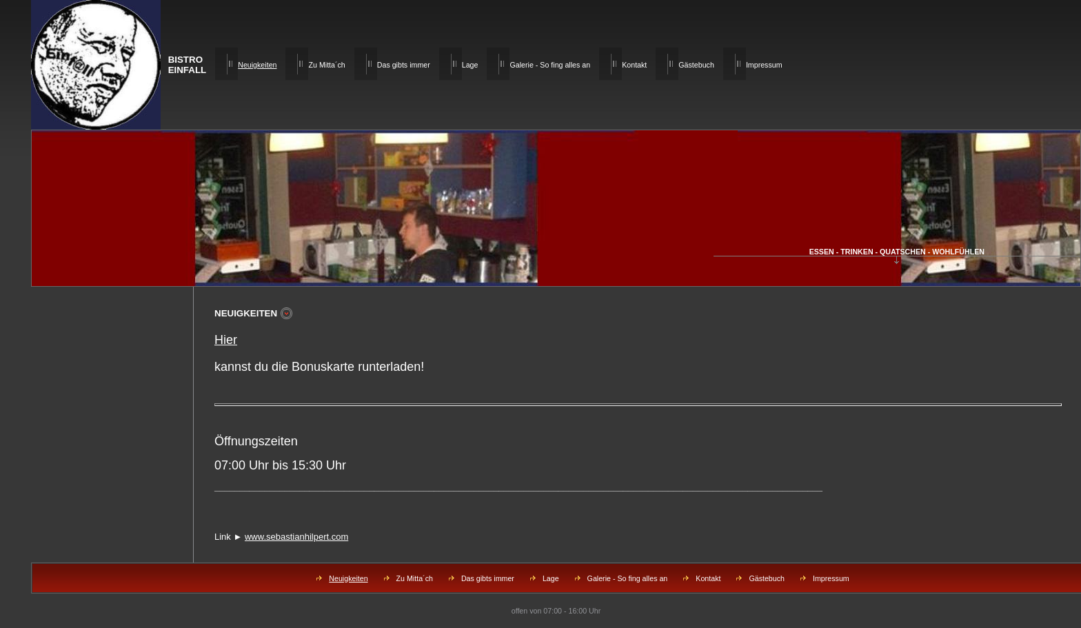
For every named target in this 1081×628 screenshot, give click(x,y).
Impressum (764, 65)
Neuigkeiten (348, 578)
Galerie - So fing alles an (549, 65)
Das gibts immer (403, 65)
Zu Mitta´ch (326, 65)
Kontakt (634, 65)
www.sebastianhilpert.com (296, 536)
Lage (470, 65)
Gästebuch (696, 65)
